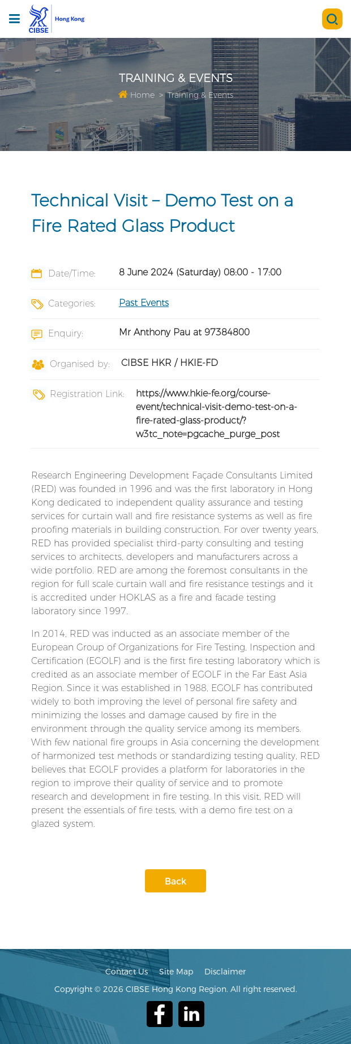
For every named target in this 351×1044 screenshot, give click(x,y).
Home (136, 95)
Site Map (176, 972)
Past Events (144, 302)
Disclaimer (225, 972)
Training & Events (200, 95)
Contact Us (126, 972)
